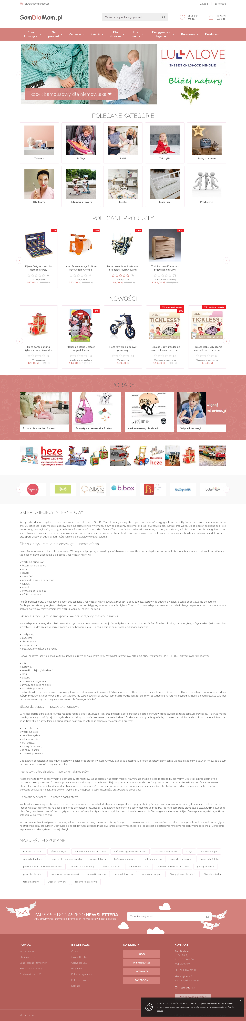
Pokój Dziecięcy (30, 34)
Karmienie (188, 34)
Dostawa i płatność (30, 974)
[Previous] (19, 260)
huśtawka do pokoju (124, 859)
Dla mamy (136, 34)
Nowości (141, 971)
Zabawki (75, 34)
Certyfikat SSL (79, 962)
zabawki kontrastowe (86, 881)
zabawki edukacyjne (180, 859)
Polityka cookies (80, 980)
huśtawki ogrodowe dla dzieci (173, 866)
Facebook (141, 980)
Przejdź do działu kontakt (192, 997)
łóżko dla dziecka (212, 874)
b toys (189, 851)
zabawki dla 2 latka (139, 866)
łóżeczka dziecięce (151, 874)
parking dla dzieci (153, 859)
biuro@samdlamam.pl (37, 3)
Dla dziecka (115, 34)
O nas (74, 951)
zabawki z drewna (96, 874)
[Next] (226, 260)
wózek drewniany (57, 881)
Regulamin (77, 968)
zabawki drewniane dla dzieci (90, 851)
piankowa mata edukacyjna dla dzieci (42, 866)
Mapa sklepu (27, 1015)
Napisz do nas (187, 987)
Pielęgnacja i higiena (161, 34)
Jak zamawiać (27, 951)
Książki (95, 34)
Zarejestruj (220, 3)
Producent (212, 34)
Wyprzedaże (141, 962)
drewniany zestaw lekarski (65, 874)
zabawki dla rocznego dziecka (66, 859)
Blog (141, 953)
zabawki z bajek (209, 851)
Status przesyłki (28, 957)
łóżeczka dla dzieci (32, 851)
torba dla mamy (31, 881)
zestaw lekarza (98, 859)
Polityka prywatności (82, 974)
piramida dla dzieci (32, 874)
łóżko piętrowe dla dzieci (182, 874)
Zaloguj (204, 3)
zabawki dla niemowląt (82, 866)
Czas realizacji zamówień (33, 962)
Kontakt (75, 985)
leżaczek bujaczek (124, 874)
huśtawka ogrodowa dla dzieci (130, 851)
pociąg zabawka (205, 866)
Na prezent (53, 34)
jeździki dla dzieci (111, 866)
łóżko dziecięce (58, 851)
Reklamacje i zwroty (31, 968)
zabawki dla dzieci (32, 859)
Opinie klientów (80, 957)
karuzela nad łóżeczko (165, 851)
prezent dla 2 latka (209, 859)
